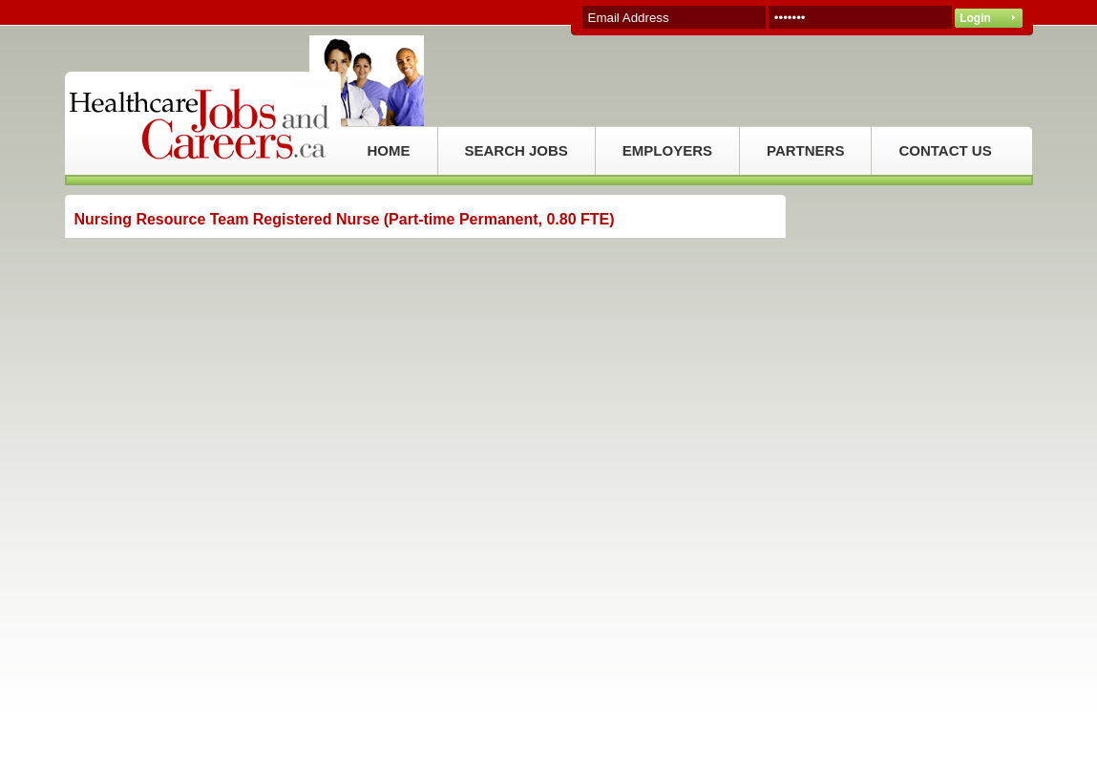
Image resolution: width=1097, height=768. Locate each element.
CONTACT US (944, 150)
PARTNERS (805, 150)
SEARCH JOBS (516, 150)
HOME (389, 150)
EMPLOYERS (667, 150)
